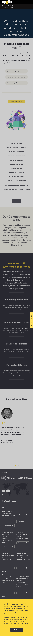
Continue (16, 630)
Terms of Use (8, 611)
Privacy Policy (18, 608)
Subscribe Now (31, 320)
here (5, 621)
